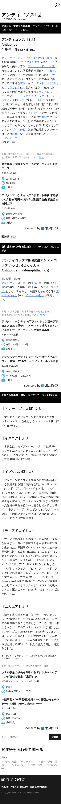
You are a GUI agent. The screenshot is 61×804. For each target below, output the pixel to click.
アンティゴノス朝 (28, 58)
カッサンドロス (42, 91)
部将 (33, 282)
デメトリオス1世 (46, 83)
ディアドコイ (12, 138)
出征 (52, 70)
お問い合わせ (41, 787)
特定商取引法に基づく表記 (22, 787)
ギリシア (14, 87)
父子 (25, 121)
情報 (41, 157)
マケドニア (8, 58)
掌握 (22, 83)
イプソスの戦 (17, 129)
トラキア (41, 96)
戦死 (14, 133)
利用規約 (5, 787)
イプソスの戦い (34, 295)
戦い (13, 237)
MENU (3, 5)
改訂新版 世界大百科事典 (15, 26)
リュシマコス (25, 96)
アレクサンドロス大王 (41, 66)
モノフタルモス (30, 62)
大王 (54, 74)
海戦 (44, 117)
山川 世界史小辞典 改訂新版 (16, 246)
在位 (49, 58)
